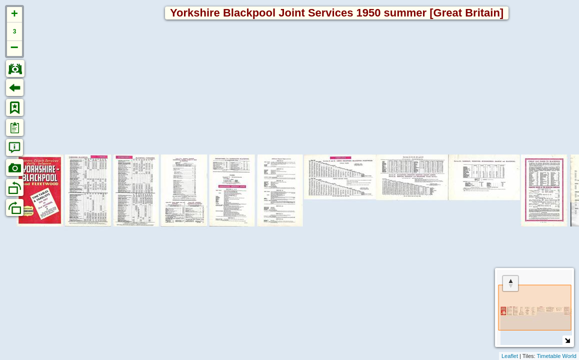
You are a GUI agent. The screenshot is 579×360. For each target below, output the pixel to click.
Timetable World (556, 356)
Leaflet (510, 356)
